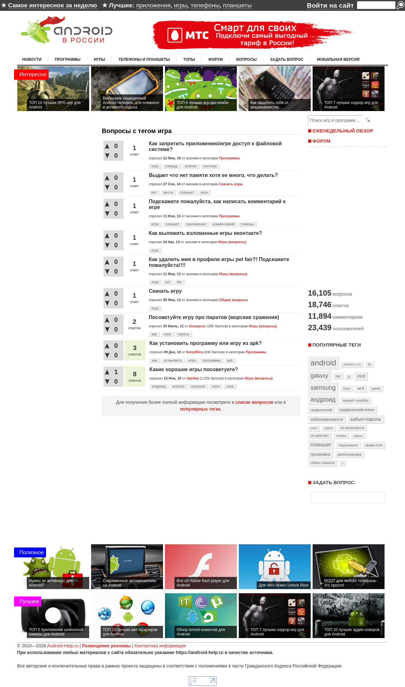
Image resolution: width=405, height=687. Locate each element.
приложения (153, 5)
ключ (314, 428)
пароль (358, 435)
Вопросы (246, 59)
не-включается (352, 428)
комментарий (223, 224)
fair (179, 282)
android (191, 166)
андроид (159, 386)
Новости (32, 59)
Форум (215, 59)
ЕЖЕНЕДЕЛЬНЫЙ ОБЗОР (343, 130)
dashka (193, 378)
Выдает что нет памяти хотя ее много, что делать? (213, 175)
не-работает (320, 435)
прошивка (321, 454)
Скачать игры (231, 184)
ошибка (341, 435)
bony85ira (194, 352)
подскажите (348, 445)
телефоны (205, 5)
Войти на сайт (330, 5)
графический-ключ (356, 410)
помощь (171, 166)
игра (155, 166)
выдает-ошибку (356, 400)
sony (346, 388)
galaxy (319, 375)
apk (154, 334)
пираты (183, 334)
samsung (323, 387)
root (361, 376)
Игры (99, 59)
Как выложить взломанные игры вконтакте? (205, 233)
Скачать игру (165, 291)
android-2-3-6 (352, 364)
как (154, 360)
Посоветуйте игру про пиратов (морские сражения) (214, 317)
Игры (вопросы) (232, 242)
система (210, 166)
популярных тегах (200, 408)
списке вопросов (254, 402)
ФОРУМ (322, 141)
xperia (375, 388)
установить (173, 360)
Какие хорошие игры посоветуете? (194, 369)
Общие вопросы (233, 300)
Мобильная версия (338, 59)
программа (211, 360)
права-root (373, 445)
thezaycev (197, 326)
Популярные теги (337, 344)
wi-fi (360, 388)
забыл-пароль (365, 419)
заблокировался (327, 419)
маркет (328, 428)
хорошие (198, 386)
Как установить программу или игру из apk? (206, 343)
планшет (187, 192)
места (168, 192)
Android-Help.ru (62, 645)
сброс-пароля (323, 462)
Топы (189, 59)
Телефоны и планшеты (144, 59)
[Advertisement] (346, 217)
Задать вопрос (287, 59)
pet (167, 282)
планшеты (237, 5)
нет (154, 192)
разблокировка (350, 454)
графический (321, 410)
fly (369, 364)
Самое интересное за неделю (52, 5)
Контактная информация (160, 645)
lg (349, 376)
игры (180, 5)
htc (338, 376)
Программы (68, 59)
